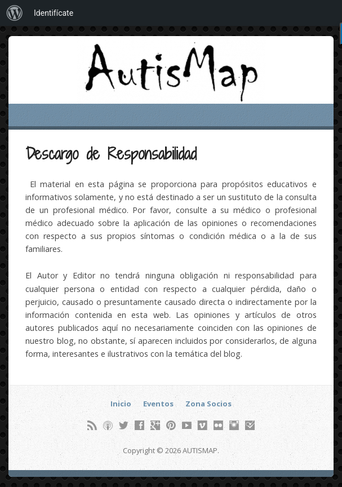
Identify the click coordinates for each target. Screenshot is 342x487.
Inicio (120, 404)
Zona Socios (208, 404)
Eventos (158, 404)
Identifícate (53, 12)
